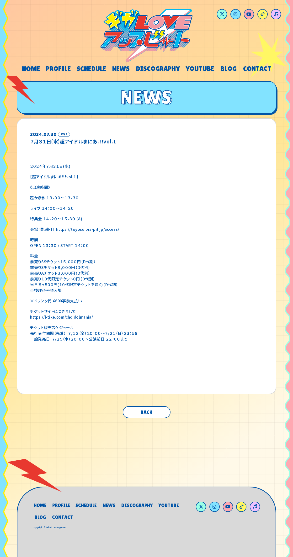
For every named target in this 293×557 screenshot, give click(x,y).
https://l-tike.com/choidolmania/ (61, 317)
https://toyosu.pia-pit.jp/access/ (87, 229)
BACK (146, 412)
